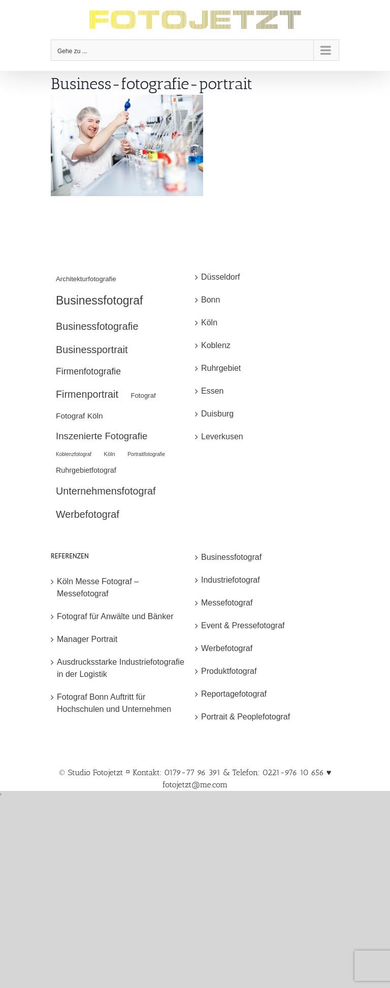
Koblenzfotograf (73, 454)
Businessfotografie (97, 326)
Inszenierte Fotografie (101, 436)
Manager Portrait (87, 639)
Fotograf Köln (79, 415)
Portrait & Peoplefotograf (245, 716)
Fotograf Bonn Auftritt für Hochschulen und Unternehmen (114, 703)
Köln (109, 454)
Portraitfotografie (146, 454)
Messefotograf (226, 602)
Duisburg (217, 413)
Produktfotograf (228, 671)
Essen (212, 391)
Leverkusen (222, 436)
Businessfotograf (99, 300)
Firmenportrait (87, 394)
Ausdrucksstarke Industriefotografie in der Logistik (120, 668)
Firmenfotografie (88, 371)
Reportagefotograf (234, 694)
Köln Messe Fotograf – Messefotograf (98, 587)
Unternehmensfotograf (106, 491)
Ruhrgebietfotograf (86, 470)
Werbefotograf (87, 514)
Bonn (210, 299)
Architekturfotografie (86, 279)
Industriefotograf (230, 580)
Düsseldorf (220, 277)
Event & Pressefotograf (243, 625)
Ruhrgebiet (221, 368)
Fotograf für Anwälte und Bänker (115, 616)
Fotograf (143, 395)
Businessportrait (92, 349)
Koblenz (216, 345)
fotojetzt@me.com (195, 784)
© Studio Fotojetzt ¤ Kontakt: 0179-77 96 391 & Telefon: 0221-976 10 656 (193, 772)
